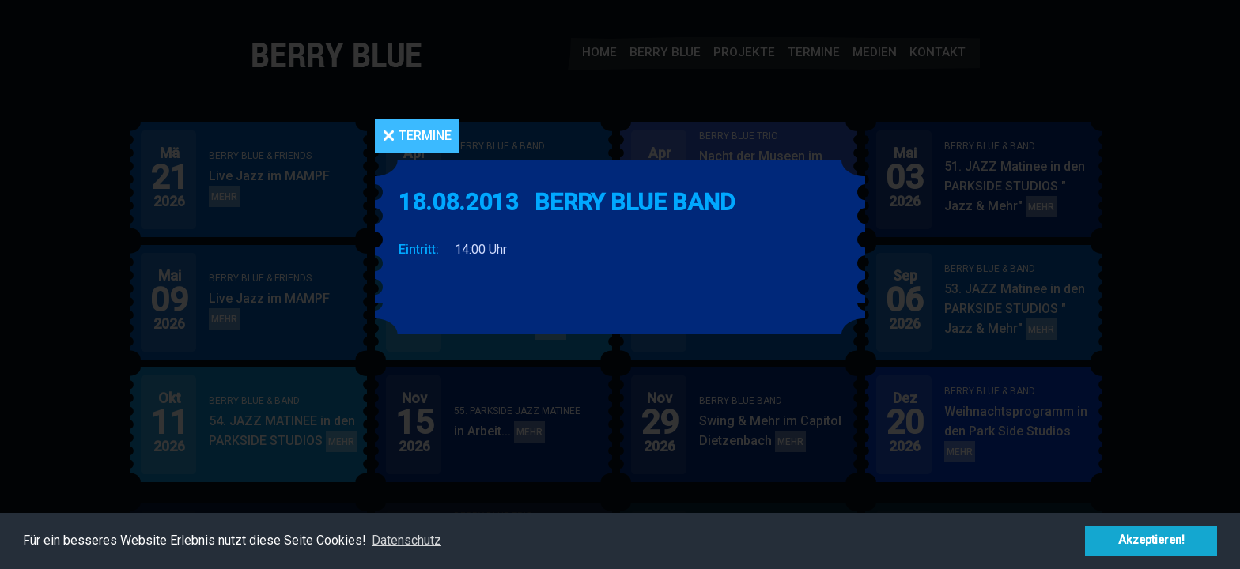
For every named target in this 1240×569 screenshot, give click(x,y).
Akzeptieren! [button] (1151, 540)
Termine (425, 135)
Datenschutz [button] (406, 540)
